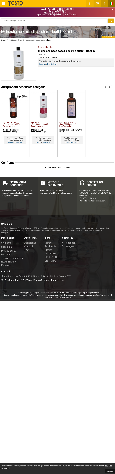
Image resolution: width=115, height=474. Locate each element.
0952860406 (9, 280)
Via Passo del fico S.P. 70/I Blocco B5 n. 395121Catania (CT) (36, 276)
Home (3, 40)
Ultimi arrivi (51, 253)
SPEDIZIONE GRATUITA (51, 259)
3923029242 (25, 280)
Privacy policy (8, 250)
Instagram (68, 246)
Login (42, 64)
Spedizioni (6, 246)
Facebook (69, 242)
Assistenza (30, 242)
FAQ (26, 250)
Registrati (52, 64)
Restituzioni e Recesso (8, 263)
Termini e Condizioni (12, 258)
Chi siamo (6, 242)
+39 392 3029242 (90, 198)
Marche (49, 242)
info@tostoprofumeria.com (95, 201)
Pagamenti (6, 254)
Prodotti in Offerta (50, 248)
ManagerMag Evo (92, 293)
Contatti (28, 246)
